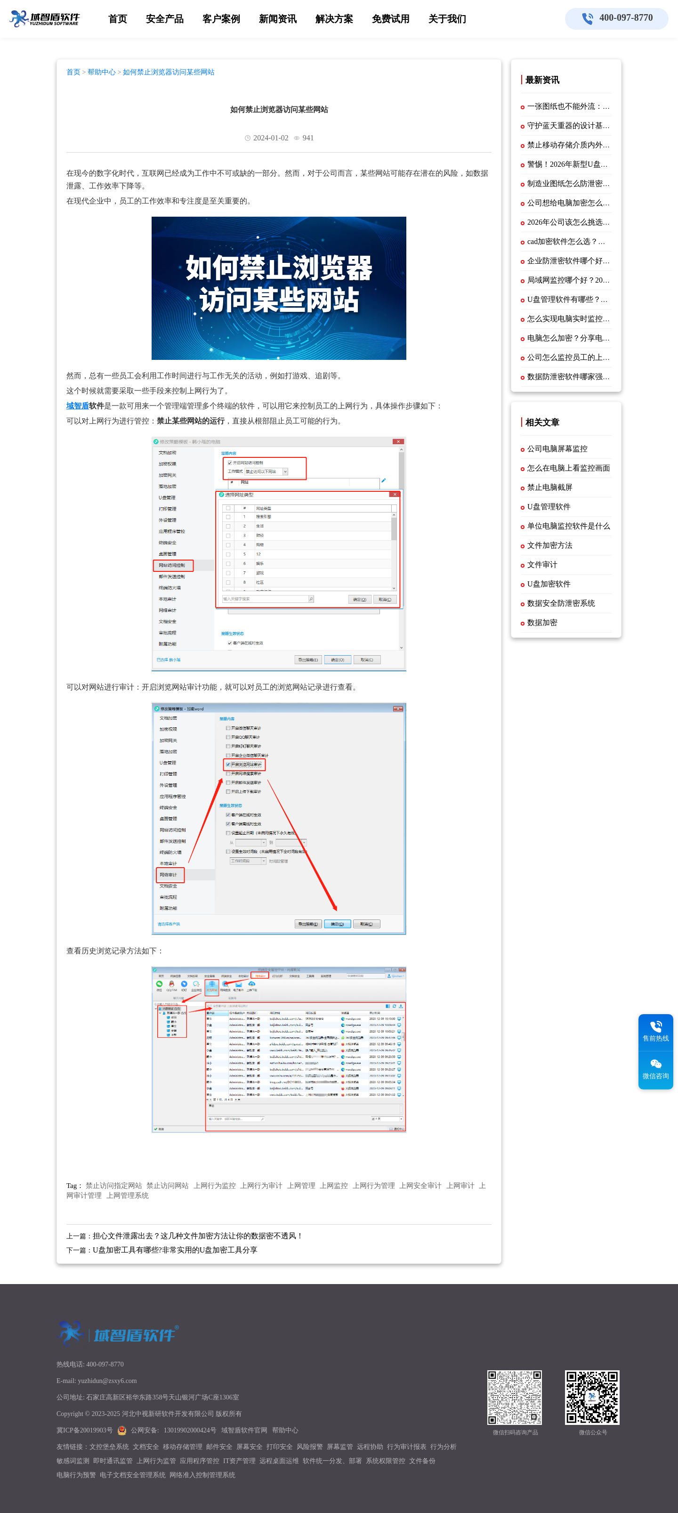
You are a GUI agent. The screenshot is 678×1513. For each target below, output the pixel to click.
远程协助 (370, 1446)
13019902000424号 (190, 1430)
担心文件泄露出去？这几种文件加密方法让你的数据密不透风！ (198, 1236)
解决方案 (334, 19)
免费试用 (391, 19)
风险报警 (310, 1446)
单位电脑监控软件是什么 (568, 526)
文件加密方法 (550, 545)
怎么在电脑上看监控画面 (568, 468)
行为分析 (443, 1446)
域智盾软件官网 (244, 1430)
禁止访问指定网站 (114, 1185)
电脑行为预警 (76, 1475)
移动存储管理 (182, 1446)
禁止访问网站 (167, 1185)
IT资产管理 (239, 1460)
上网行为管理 (374, 1185)
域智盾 (77, 406)
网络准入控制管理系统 (202, 1475)
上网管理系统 (127, 1195)
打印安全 (279, 1446)
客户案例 (221, 19)
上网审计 (460, 1185)
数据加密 (542, 622)
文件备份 (422, 1460)
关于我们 (447, 19)
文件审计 (542, 565)
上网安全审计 (420, 1185)
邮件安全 (219, 1446)
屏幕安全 (249, 1446)
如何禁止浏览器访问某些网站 (169, 72)
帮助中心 (102, 72)
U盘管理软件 (549, 507)
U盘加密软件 (549, 584)
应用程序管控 (199, 1460)
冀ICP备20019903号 (84, 1430)
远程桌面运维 (279, 1460)
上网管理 (301, 1185)
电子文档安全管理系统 (133, 1475)
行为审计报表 (407, 1446)
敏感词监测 (72, 1460)
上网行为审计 (261, 1185)
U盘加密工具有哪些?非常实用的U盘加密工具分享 (175, 1250)
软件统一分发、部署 (332, 1460)
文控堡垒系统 (109, 1446)
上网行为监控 (215, 1185)
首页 (117, 19)
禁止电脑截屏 (550, 487)
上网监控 (334, 1185)
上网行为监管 (156, 1460)
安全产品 (165, 19)
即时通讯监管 (113, 1460)
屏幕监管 (340, 1446)
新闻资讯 (278, 19)
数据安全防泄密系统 (561, 603)
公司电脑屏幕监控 (557, 449)
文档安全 (146, 1446)
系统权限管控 (385, 1460)
